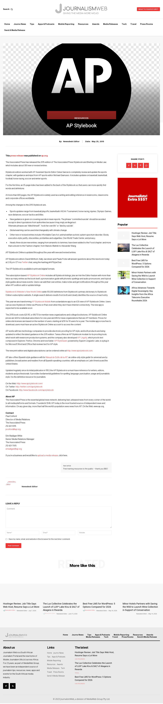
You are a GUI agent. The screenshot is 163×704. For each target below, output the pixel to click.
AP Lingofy (82, 338)
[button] (8, 9)
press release (17, 156)
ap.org (44, 156)
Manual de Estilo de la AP (56, 357)
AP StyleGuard (60, 341)
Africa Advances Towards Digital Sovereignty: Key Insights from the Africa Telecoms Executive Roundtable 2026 (143, 294)
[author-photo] (9, 610)
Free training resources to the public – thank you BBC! (85, 469)
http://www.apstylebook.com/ (30, 383)
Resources (81, 118)
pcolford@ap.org (13, 429)
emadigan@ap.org (14, 449)
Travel (77, 673)
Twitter (25, 262)
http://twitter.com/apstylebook (29, 387)
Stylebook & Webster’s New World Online (24, 292)
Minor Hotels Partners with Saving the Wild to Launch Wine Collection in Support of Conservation (140, 606)
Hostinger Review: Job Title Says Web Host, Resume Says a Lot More (144, 236)
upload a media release (48, 455)
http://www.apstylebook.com (79, 351)
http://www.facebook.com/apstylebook (36, 390)
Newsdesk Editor (71, 141)
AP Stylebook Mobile (41, 302)
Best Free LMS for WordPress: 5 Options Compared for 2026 (141, 263)
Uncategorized (80, 659)
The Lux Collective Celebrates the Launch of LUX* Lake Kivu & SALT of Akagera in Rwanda (61, 606)
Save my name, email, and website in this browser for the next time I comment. (39, 539)
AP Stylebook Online (36, 275)
